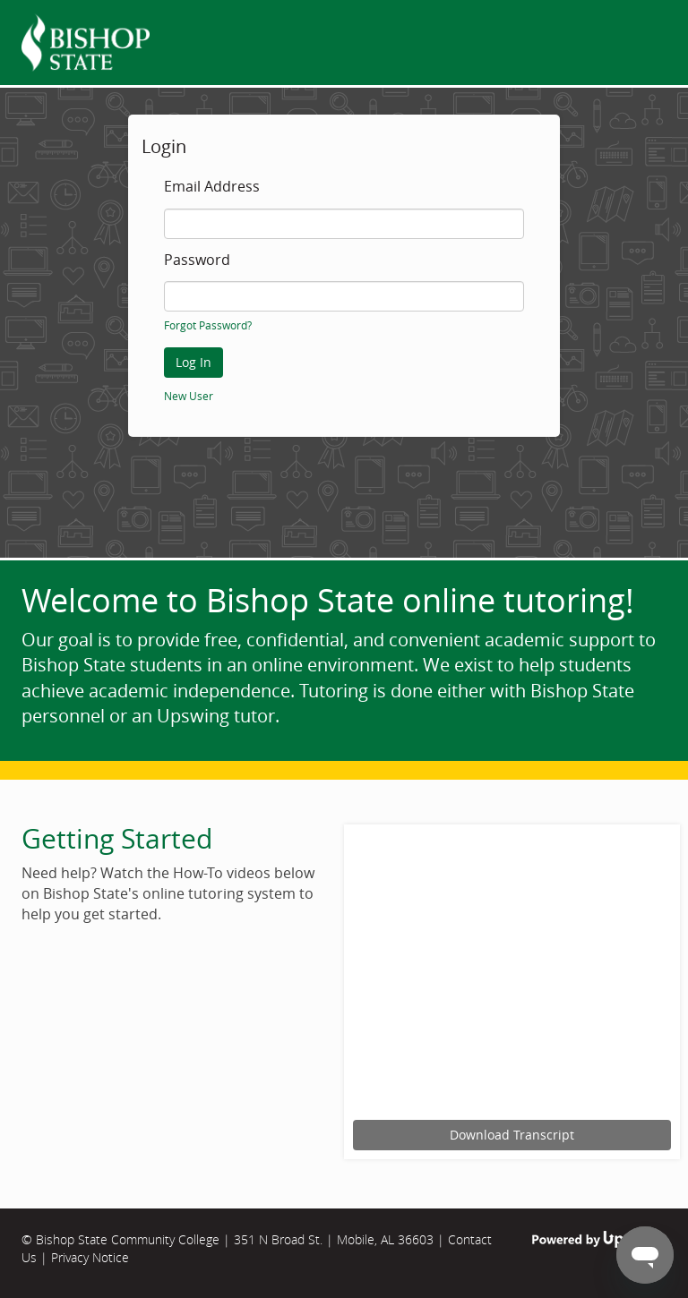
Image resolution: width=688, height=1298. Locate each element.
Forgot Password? (208, 325)
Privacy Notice (90, 1257)
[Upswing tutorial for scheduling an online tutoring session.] (512, 974)
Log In (193, 362)
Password (197, 260)
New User (188, 396)
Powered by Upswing (599, 1239)
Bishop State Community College (127, 1239)
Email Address (212, 187)
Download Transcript (512, 1134)
